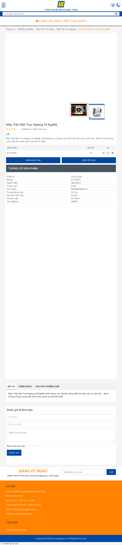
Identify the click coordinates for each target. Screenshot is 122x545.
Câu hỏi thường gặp (47, 386)
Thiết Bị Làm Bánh (26, 29)
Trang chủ (10, 29)
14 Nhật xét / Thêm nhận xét (33, 129)
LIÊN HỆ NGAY (89, 160)
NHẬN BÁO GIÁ (33, 160)
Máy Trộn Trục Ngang (66, 29)
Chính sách (25, 386)
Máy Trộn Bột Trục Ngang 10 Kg (24, 393)
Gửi (111, 472)
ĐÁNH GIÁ (14, 452)
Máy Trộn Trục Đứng (45, 29)
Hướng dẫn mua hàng (16, 530)
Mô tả (11, 386)
